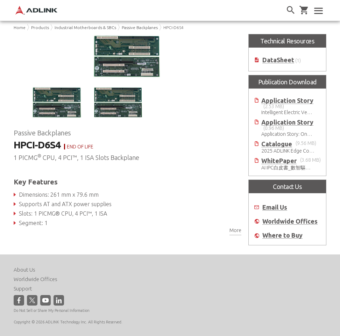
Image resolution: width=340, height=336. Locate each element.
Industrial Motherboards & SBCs (85, 27)
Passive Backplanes (140, 27)
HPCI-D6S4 (173, 27)
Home (20, 27)
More (235, 230)
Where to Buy (282, 235)
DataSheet (278, 60)
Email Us (274, 207)
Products (40, 27)
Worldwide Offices (290, 221)
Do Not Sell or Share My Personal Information (52, 310)
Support (23, 289)
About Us (24, 270)
